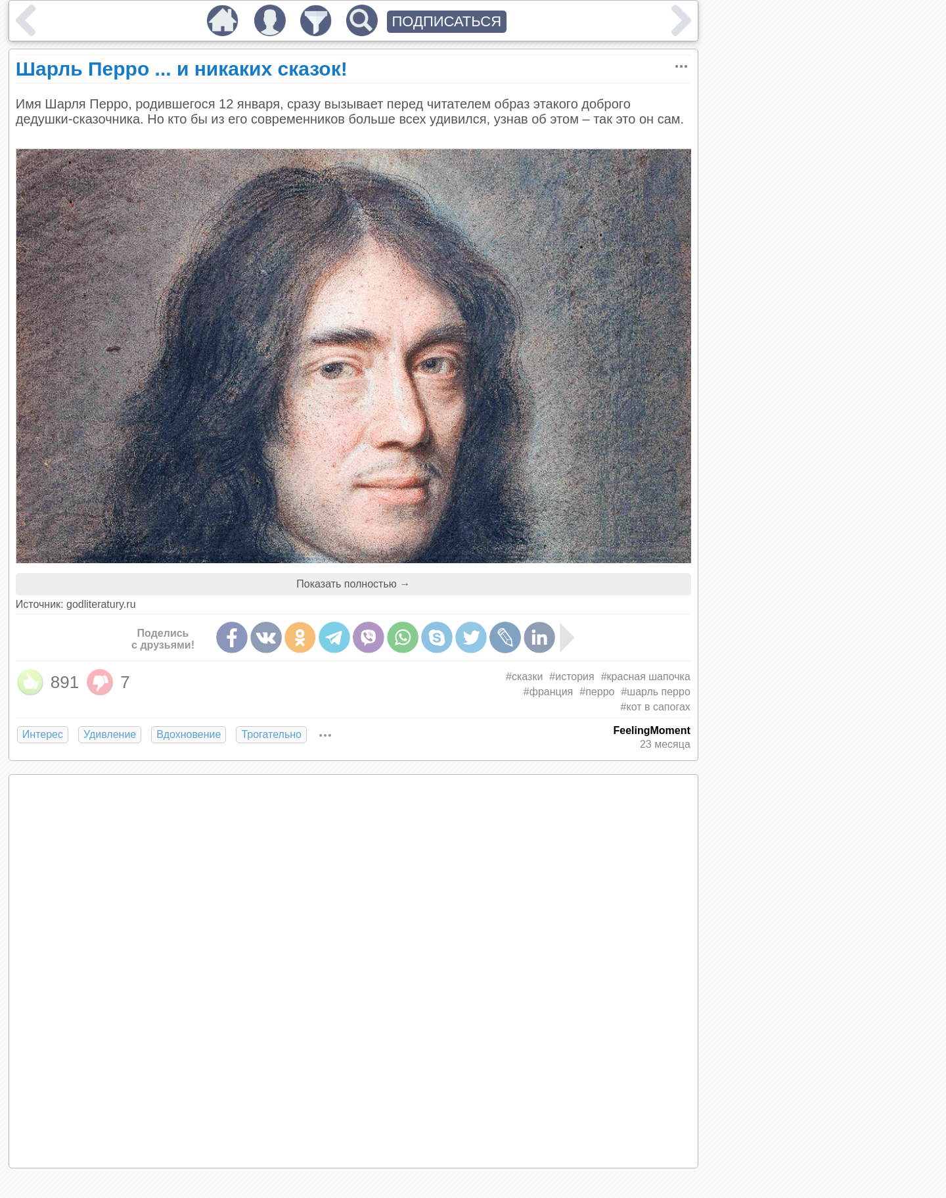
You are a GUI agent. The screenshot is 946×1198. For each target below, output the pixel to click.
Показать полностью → (353, 583)
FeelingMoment (651, 730)
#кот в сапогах (655, 706)
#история (571, 676)
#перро (596, 691)
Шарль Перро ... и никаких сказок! (182, 69)
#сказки (524, 676)
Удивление (109, 734)
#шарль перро (655, 691)
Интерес (42, 734)
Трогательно (271, 734)
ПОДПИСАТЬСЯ (447, 21)
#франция (548, 691)
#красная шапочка (645, 676)
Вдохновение (188, 734)
